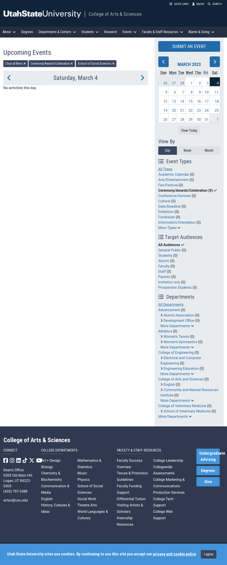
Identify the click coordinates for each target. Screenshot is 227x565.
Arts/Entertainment (173, 180)
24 (207, 110)
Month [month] (209, 150)
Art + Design (51, 460)
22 (191, 110)
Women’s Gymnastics (180, 342)
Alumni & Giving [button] (201, 32)
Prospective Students (175, 287)
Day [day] (167, 150)
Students (165, 255)
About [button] (9, 32)
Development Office (179, 320)
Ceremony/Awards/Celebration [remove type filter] (52, 63)
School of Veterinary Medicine (187, 411)
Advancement (169, 310)
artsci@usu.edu (15, 500)
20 (174, 110)
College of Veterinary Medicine (182, 406)
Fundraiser (166, 217)
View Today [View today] (189, 130)
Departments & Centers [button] (57, 32)
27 (174, 83)
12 (165, 101)
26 (165, 83)
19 (165, 110)
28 (182, 83)
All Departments (171, 304)
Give (208, 481)
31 (207, 119)
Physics (83, 479)
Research (110, 32)
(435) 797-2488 (15, 491)
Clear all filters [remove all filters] (15, 63)
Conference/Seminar (174, 196)
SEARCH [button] (215, 4)
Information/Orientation (177, 222)
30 (199, 119)
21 (182, 110)
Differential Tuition (131, 499)
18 (217, 101)
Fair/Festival (168, 185)
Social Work (86, 499)
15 (191, 101)
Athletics (165, 331)
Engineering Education (181, 368)
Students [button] (90, 32)
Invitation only (169, 282)
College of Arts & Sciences (115, 14)
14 (182, 101)
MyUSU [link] (198, 4)
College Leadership (168, 460)
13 (174, 101)
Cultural (164, 201)
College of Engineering (176, 352)
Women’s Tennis (176, 336)
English (169, 384)
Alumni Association (179, 315)
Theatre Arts (87, 505)
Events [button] (129, 32)
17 (207, 101)
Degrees (27, 32)
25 (217, 110)
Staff (162, 271)
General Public (169, 250)
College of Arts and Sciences (181, 379)
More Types (167, 228)
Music (82, 473)
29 (191, 119)
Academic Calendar (173, 174)
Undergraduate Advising (209, 456)
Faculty (164, 266)
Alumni (163, 261)
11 (217, 92)
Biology (47, 467)
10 (207, 92)
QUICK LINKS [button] (179, 4)
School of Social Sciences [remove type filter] (96, 63)
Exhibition (166, 212)
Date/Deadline (169, 206)
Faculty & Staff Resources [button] (162, 32)
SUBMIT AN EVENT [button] (189, 46)
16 (199, 101)
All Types (165, 169)
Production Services (169, 492)
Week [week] (187, 150)
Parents (164, 277)
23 (199, 110)
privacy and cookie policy (174, 554)
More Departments (175, 326)
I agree (208, 554)
